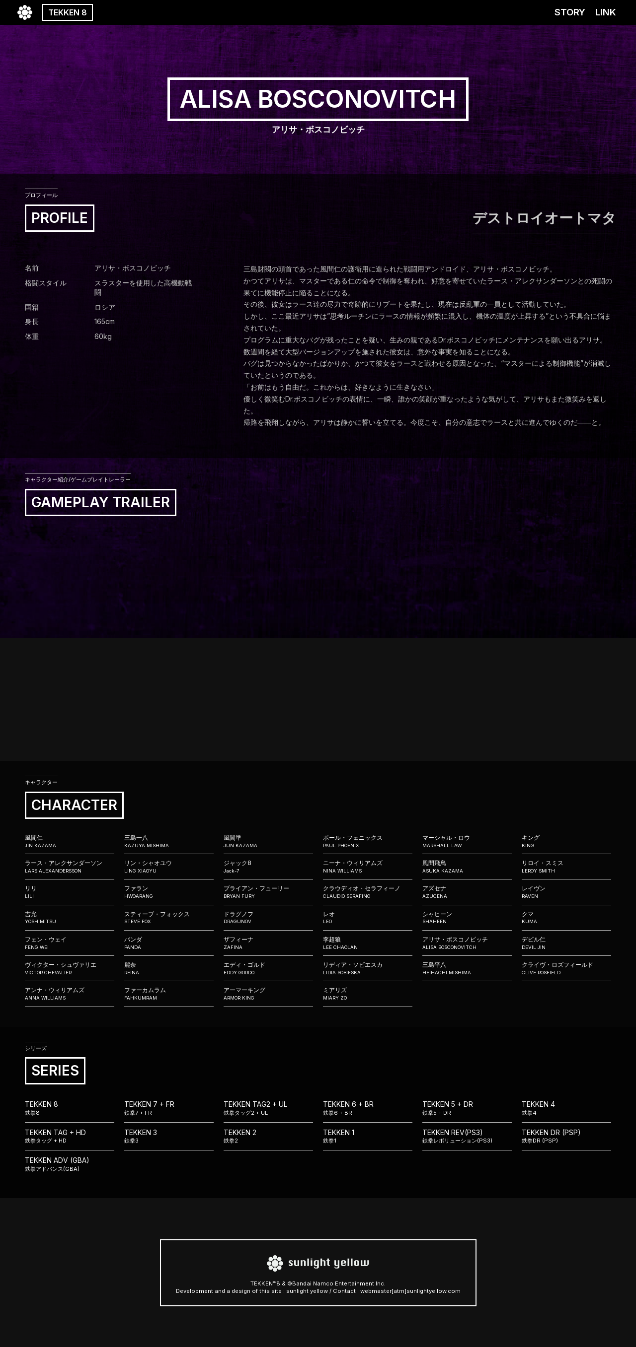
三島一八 (169, 841)
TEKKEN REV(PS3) (467, 1136)
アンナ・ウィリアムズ (69, 993)
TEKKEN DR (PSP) (566, 1136)
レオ (367, 917)
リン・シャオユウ (169, 866)
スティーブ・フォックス (169, 917)
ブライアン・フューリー (268, 891)
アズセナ (467, 891)
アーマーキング (268, 993)
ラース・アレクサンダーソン (69, 866)
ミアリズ (367, 993)
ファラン (169, 891)
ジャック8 (268, 866)
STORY (570, 12)
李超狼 (367, 943)
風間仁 (69, 841)
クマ (566, 917)
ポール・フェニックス (367, 841)
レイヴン (566, 891)
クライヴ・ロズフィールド (566, 968)
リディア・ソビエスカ (367, 968)
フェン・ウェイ (69, 943)
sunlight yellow (307, 1290)
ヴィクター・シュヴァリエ (69, 968)
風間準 (268, 841)
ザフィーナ (268, 943)
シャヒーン (467, 917)
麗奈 (169, 968)
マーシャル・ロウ (467, 841)
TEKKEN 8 (67, 12)
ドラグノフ (268, 917)
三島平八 (467, 968)
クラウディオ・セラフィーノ (367, 891)
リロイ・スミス (566, 866)
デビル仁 (566, 943)
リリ (69, 891)
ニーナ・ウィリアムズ (367, 866)
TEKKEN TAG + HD (69, 1136)
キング (566, 841)
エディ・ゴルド (268, 968)
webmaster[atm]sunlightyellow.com (410, 1290)
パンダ (169, 943)
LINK (605, 12)
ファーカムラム (169, 993)
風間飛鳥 (467, 866)
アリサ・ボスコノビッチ (467, 943)
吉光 (69, 917)
